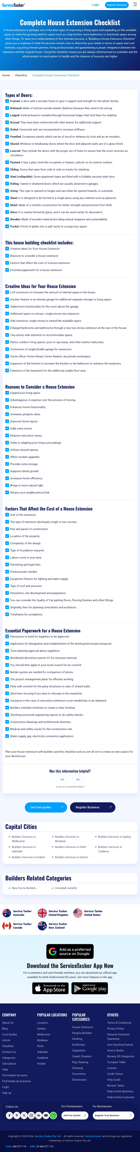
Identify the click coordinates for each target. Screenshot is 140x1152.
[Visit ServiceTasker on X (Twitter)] (24, 1115)
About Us (7, 1022)
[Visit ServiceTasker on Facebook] (9, 1115)
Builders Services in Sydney (114, 836)
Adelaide (42, 1052)
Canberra (42, 1057)
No (78, 779)
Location (42, 1022)
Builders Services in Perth (70, 847)
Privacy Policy (115, 1028)
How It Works (115, 1050)
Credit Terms (115, 1074)
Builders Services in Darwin (71, 857)
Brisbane (42, 1040)
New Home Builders (24, 888)
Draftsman (78, 1044)
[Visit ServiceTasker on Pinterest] (16, 1115)
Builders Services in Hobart (28, 857)
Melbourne (43, 1034)
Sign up (6, 1093)
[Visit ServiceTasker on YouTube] (46, 1115)
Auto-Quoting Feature (120, 1044)
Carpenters (78, 1050)
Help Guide (113, 1079)
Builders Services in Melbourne (24, 839)
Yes (62, 779)
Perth (40, 1046)
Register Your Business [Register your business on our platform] (113, 1115)
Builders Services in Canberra (110, 849)
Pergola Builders (82, 1033)
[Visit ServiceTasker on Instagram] (31, 1115)
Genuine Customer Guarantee (118, 1036)
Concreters (79, 1074)
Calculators (9, 1063)
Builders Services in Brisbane (67, 839)
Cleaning (77, 1068)
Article (6, 1040)
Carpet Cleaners (82, 1056)
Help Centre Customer (120, 1097)
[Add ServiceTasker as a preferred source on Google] (70, 951)
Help (5, 1069)
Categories (8, 1057)
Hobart (41, 1063)
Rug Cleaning (80, 1062)
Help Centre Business (120, 1091)
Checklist (21, 75)
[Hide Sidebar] (135, 4)
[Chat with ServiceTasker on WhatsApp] (53, 1115)
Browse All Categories (120, 1056)
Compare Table (116, 1062)
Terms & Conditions (119, 1022)
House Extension (82, 1027)
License (112, 1068)
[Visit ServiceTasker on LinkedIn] (38, 1115)
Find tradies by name (14, 1075)
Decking (77, 1038)
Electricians (79, 1079)
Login (95, 5)
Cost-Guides (9, 1034)
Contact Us (9, 1052)
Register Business (117, 4)
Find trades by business (16, 1081)
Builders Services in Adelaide (24, 849)
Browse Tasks (115, 1085)
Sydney (41, 1028)
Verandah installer (66, 888)
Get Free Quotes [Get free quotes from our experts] (75, 1115)
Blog (5, 1028)
